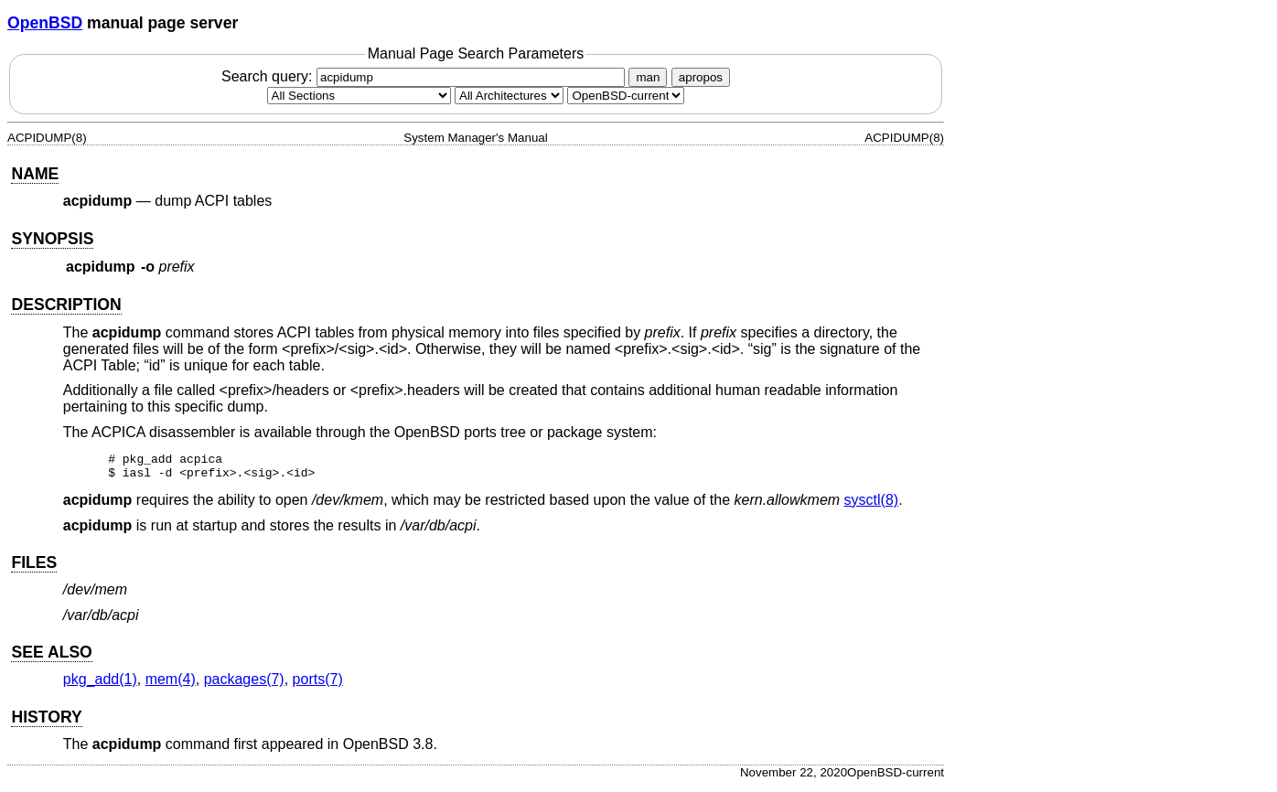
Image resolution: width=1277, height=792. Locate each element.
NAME (35, 174)
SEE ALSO (51, 657)
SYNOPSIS (52, 239)
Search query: (425, 76)
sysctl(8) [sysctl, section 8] (871, 505)
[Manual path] (625, 95)
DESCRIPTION (66, 304)
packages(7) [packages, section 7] (244, 684)
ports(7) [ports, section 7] (318, 684)
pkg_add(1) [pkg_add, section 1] (100, 684)
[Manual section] (359, 95)
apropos (701, 77)
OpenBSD (44, 23)
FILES (34, 568)
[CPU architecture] (509, 95)
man (648, 77)
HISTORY (46, 722)
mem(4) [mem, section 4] (170, 684)
